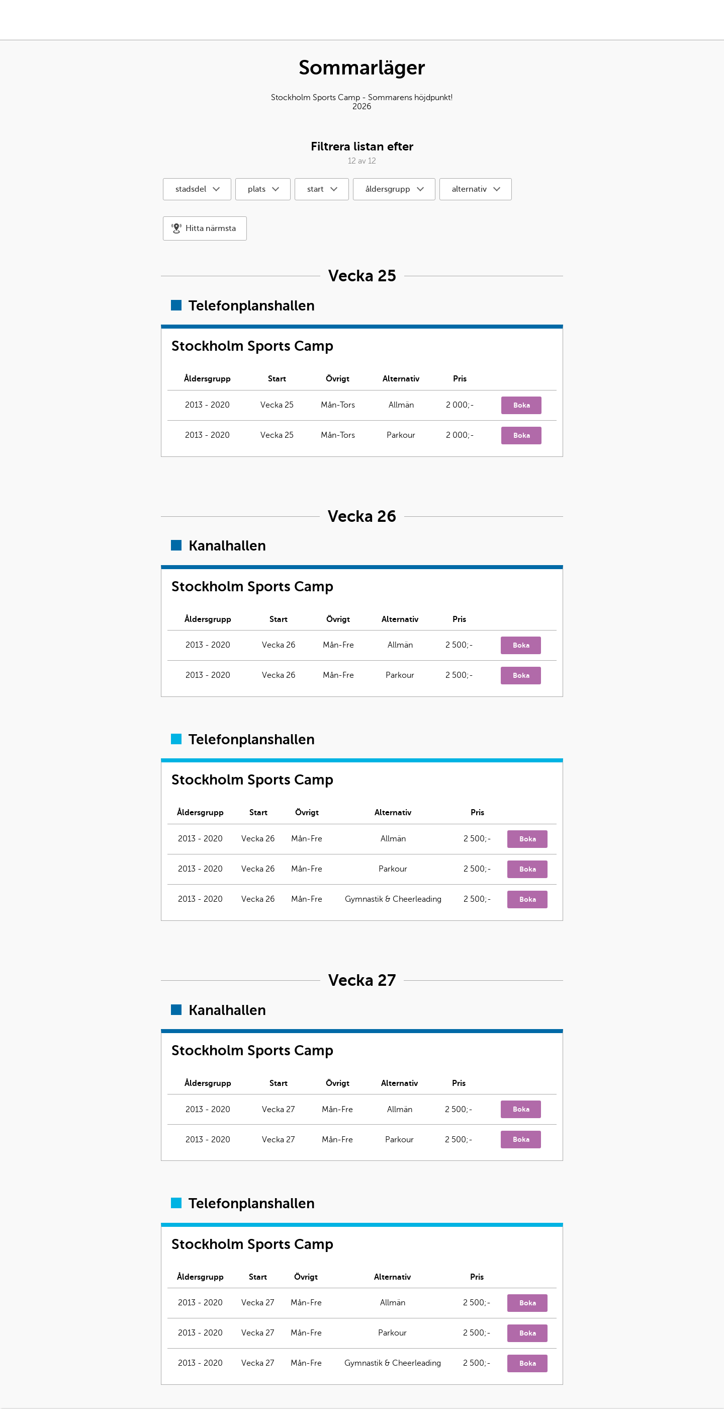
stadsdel (190, 189)
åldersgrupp (388, 189)
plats (256, 189)
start (315, 189)
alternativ (469, 189)
